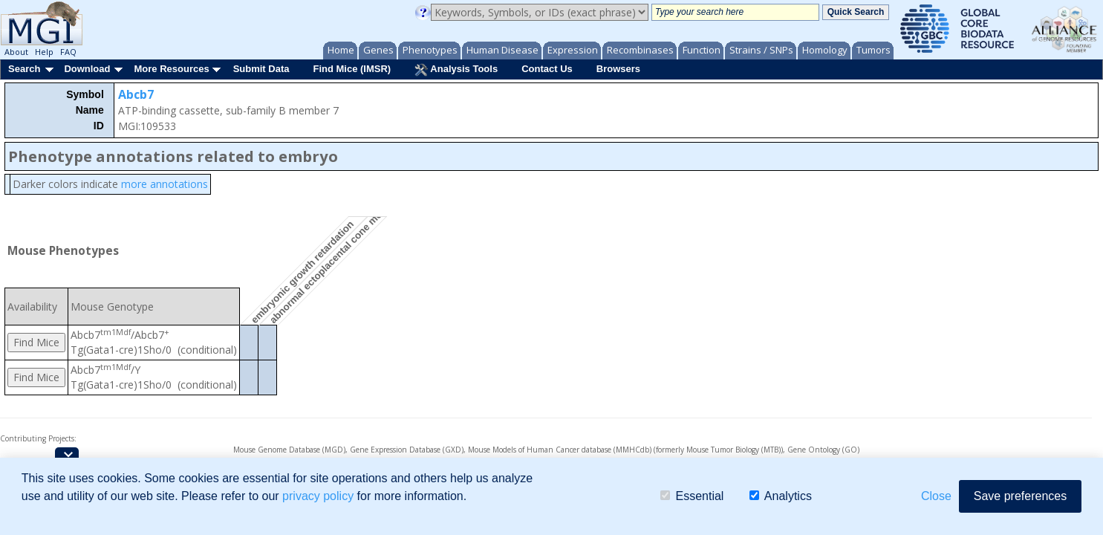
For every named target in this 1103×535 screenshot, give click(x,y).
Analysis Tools (456, 70)
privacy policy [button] (318, 496)
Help (44, 51)
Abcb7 (136, 94)
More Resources (171, 68)
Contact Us (547, 68)
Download (87, 68)
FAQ (68, 51)
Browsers (618, 68)
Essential (691, 496)
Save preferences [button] (1020, 496)
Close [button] (936, 496)
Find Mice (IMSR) (352, 68)
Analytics (780, 496)
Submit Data (261, 68)
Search (24, 68)
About (16, 51)
